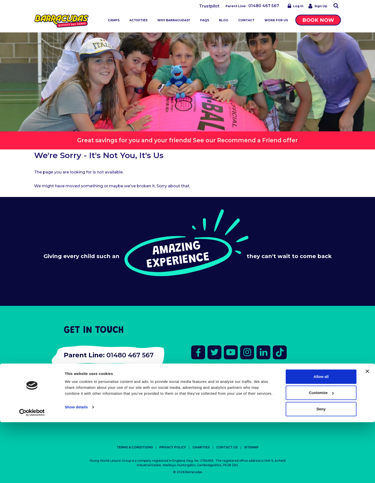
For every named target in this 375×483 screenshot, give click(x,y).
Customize (321, 454)
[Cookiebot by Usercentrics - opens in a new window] (32, 473)
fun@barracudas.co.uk (90, 377)
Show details (76, 468)
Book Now (318, 20)
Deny (321, 470)
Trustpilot (209, 6)
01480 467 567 (263, 5)
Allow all (321, 437)
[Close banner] (367, 432)
